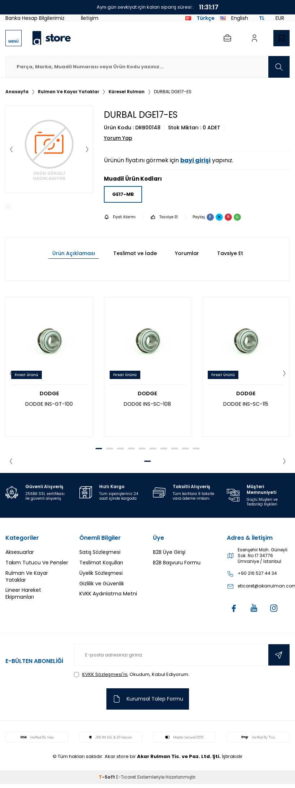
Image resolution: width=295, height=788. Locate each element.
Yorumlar (187, 253)
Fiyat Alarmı (120, 217)
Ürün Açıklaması (73, 253)
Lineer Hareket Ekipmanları (23, 593)
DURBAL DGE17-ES (172, 92)
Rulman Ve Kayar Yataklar (68, 92)
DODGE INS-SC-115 (245, 404)
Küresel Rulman (127, 92)
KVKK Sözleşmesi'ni (104, 674)
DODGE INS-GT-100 (49, 404)
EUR (280, 18)
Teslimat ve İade (135, 253)
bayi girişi (195, 160)
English (234, 18)
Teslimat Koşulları (101, 562)
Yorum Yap (118, 138)
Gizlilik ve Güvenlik (101, 583)
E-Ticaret (126, 777)
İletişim (89, 18)
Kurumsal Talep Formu (147, 699)
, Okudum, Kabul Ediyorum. (131, 674)
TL (262, 18)
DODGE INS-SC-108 (147, 404)
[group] (49, 149)
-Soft (107, 777)
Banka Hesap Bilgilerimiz (35, 18)
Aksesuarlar (19, 552)
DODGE (49, 393)
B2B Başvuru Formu (177, 562)
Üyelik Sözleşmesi (101, 573)
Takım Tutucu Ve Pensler (36, 562)
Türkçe (200, 18)
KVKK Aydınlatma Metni (108, 593)
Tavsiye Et (164, 217)
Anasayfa (16, 92)
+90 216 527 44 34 (257, 573)
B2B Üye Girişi (169, 552)
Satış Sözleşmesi (99, 552)
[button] (11, 149)
